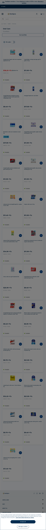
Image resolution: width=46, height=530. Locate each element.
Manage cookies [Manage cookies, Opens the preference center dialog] (23, 526)
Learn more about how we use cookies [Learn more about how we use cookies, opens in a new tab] (25, 517)
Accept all (23, 521)
